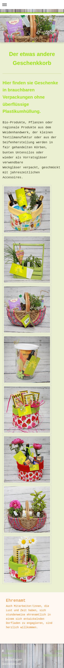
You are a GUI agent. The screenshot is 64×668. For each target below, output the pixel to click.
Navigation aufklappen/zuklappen (32, 4)
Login (58, 651)
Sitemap (7, 655)
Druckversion (13, 651)
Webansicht (53, 655)
